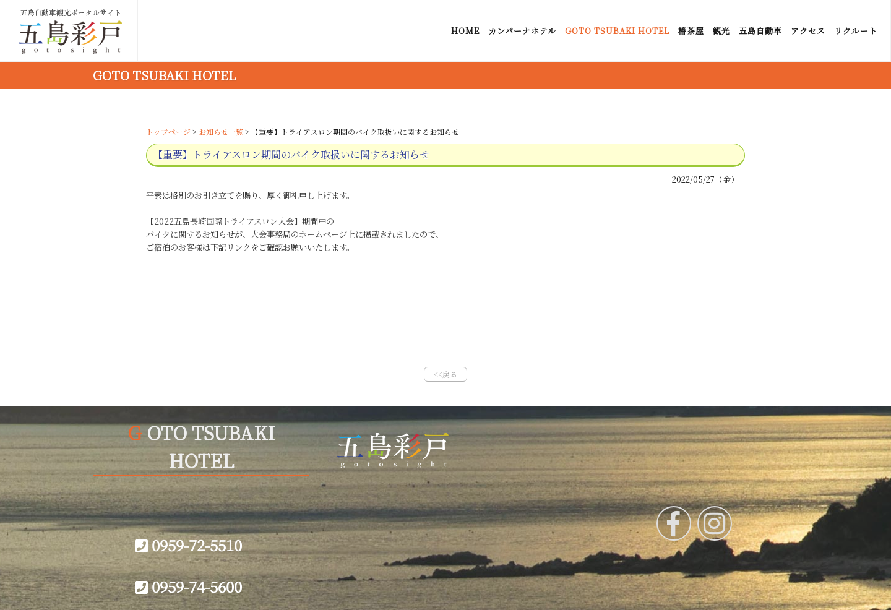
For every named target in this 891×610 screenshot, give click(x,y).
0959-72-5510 (188, 545)
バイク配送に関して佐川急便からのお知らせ (232, 299)
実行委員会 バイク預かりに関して (215, 273)
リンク (360, 494)
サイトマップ (372, 511)
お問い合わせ (373, 529)
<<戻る (445, 374)
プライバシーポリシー (390, 547)
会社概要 (524, 494)
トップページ (168, 131)
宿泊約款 (524, 511)
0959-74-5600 (188, 586)
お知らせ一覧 (221, 131)
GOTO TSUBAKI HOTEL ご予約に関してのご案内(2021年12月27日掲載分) (295, 325)
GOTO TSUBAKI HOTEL (164, 75)
